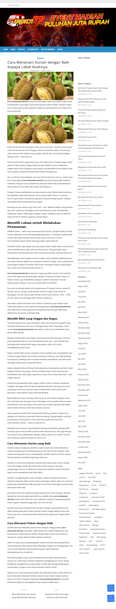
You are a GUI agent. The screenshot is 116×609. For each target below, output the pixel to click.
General (38, 58)
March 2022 (84, 368)
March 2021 (84, 426)
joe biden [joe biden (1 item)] (99, 496)
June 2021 (83, 415)
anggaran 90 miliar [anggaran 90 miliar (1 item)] (87, 472)
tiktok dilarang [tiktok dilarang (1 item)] (103, 532)
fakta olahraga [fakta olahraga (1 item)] (105, 476)
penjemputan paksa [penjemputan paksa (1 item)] (88, 520)
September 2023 (86, 280)
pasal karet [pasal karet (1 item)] (107, 516)
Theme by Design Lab (84, 604)
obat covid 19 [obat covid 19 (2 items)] (86, 516)
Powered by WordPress (64, 604)
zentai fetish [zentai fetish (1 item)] (100, 540)
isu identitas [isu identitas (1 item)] (106, 488)
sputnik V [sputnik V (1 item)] (84, 532)
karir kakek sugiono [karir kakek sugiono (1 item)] (88, 504)
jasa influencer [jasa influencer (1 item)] (102, 492)
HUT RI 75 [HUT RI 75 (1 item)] (84, 484)
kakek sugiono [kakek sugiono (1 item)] (86, 500)
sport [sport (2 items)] (105, 528)
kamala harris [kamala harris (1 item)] (99, 500)
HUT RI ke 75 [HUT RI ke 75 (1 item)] (95, 484)
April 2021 (83, 420)
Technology (32, 49)
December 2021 (85, 384)
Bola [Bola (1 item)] (106, 472)
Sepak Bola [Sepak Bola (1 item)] (100, 524)
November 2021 (85, 389)
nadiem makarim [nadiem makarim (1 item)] (98, 512)
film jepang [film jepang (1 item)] (85, 480)
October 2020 (85, 446)
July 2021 (83, 410)
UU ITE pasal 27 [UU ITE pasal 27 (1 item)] (94, 536)
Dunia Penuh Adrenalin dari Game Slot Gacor (96, 158)
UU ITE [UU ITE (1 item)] (83, 536)
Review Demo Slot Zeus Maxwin (91, 213)
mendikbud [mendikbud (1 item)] (85, 512)
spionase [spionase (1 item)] (96, 528)
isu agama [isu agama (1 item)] (95, 488)
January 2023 (85, 322)
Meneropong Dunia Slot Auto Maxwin (93, 259)
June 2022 (84, 353)
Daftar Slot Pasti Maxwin (89, 229)
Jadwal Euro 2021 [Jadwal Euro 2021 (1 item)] (87, 492)
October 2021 (85, 394)
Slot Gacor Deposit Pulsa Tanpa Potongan (95, 123)
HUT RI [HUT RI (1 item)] (106, 480)
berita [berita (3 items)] (100, 472)
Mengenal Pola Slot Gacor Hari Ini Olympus (95, 131)
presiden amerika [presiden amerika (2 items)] (87, 524)
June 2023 (84, 296)
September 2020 (86, 451)
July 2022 (83, 348)
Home (5, 49)
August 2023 (84, 286)
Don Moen (33, 71)
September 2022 (86, 337)
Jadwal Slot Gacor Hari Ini (89, 139)
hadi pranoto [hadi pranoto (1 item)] (96, 480)
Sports (21, 49)
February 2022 (85, 374)
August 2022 (84, 343)
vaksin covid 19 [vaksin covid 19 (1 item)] (86, 540)
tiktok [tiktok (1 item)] (93, 532)
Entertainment (48, 49)
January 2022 (85, 379)
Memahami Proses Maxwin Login (91, 267)
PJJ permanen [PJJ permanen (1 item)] (103, 520)
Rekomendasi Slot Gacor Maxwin (91, 205)
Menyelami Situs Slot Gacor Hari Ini (92, 196)
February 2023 (85, 317)
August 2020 (84, 457)
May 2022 (83, 358)
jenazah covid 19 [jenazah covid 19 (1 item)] (87, 496)
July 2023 (83, 291)
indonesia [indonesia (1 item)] (106, 484)
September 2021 (86, 400)
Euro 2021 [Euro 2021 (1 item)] (93, 476)
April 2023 (83, 306)
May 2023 (83, 301)
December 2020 (86, 436)
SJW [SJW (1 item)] (109, 524)
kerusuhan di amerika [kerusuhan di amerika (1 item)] (88, 508)
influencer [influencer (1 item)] (84, 488)
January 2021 (85, 431)
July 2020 (83, 462)
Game (13, 49)
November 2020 (86, 441)
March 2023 (84, 311)
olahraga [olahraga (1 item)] (97, 516)
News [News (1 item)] (109, 512)
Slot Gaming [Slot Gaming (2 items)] (85, 528)
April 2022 (83, 363)
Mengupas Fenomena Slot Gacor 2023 (94, 166)
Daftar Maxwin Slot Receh (89, 221)
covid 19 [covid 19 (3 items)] (84, 476)
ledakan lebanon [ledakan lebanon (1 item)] (105, 508)
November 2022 (86, 332)
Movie (60, 49)
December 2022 (86, 327)
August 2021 (84, 405)
